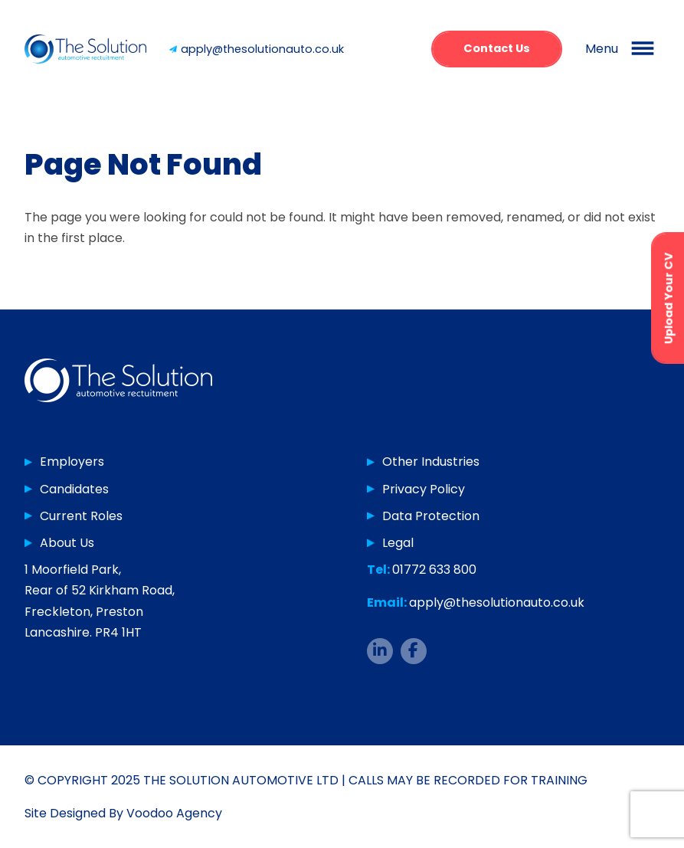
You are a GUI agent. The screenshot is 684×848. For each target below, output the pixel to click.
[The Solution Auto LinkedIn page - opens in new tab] (380, 651)
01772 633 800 (434, 569)
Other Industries (430, 461)
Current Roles (81, 516)
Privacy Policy (423, 489)
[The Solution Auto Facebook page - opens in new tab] (414, 651)
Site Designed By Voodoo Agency (123, 813)
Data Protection (430, 516)
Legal (398, 543)
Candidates (74, 489)
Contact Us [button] (496, 48)
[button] (622, 49)
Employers (72, 461)
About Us (67, 543)
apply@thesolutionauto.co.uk (262, 49)
